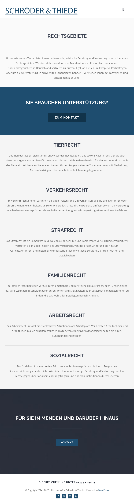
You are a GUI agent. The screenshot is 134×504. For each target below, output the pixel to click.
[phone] (76, 496)
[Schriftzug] (41, 7)
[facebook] (58, 496)
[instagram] (64, 496)
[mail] (70, 496)
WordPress (103, 490)
